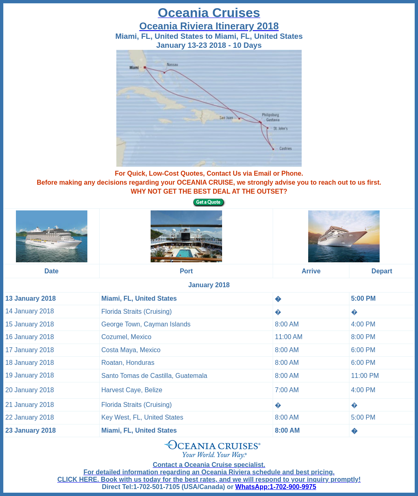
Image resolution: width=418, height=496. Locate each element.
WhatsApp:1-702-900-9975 (275, 486)
